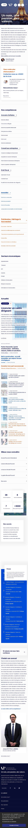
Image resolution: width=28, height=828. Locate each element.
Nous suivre (4, 481)
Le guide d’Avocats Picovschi (8, 475)
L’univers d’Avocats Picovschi (7, 463)
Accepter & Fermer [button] (14, 825)
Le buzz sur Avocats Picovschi (8, 469)
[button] (14, 458)
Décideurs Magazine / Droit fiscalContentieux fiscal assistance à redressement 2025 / (14, 626)
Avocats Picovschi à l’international (9, 458)
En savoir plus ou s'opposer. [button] (9, 821)
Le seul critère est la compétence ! (11, 708)
